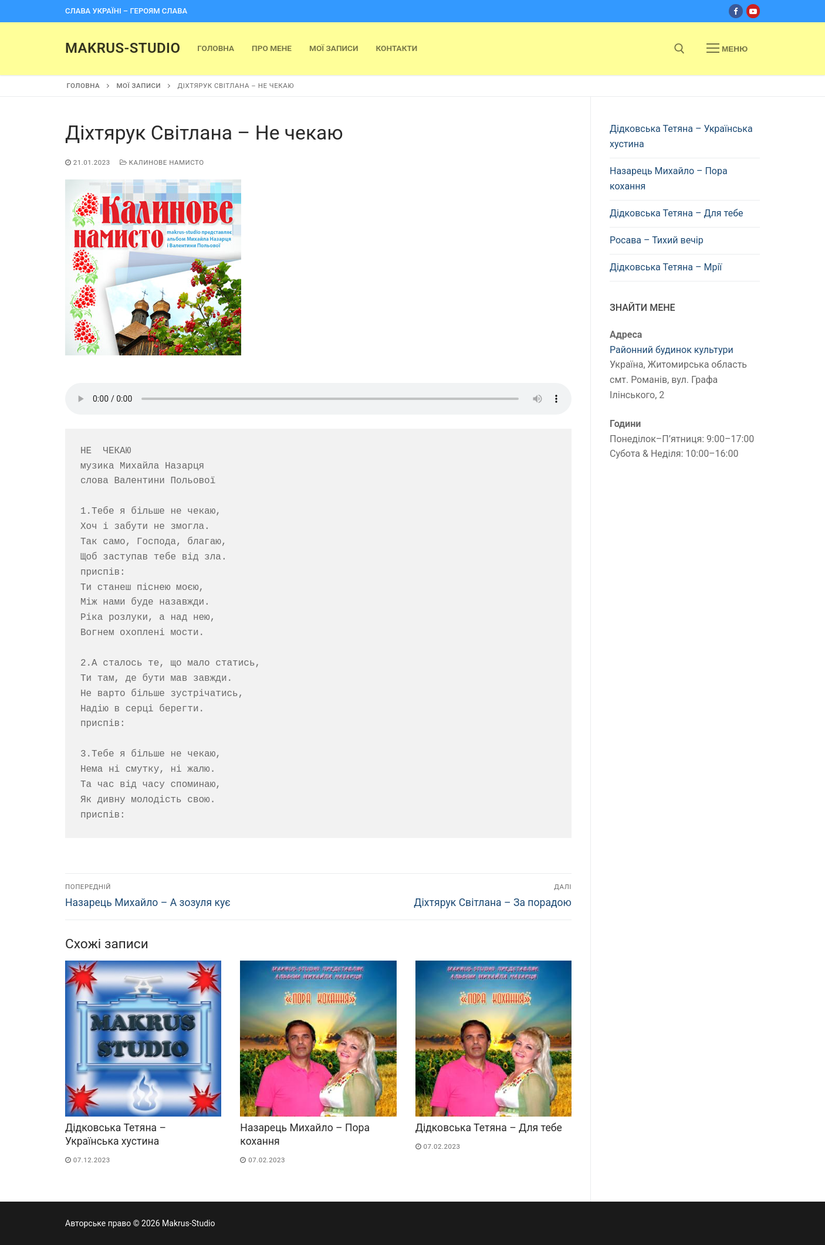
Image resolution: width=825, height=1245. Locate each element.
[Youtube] (753, 11)
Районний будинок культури (671, 349)
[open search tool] (679, 48)
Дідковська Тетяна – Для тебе (488, 1128)
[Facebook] (735, 11)
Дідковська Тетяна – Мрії (666, 267)
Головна (83, 86)
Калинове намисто (162, 162)
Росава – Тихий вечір (657, 240)
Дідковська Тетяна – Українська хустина (681, 136)
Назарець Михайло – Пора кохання (669, 178)
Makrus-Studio (122, 48)
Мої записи (138, 86)
